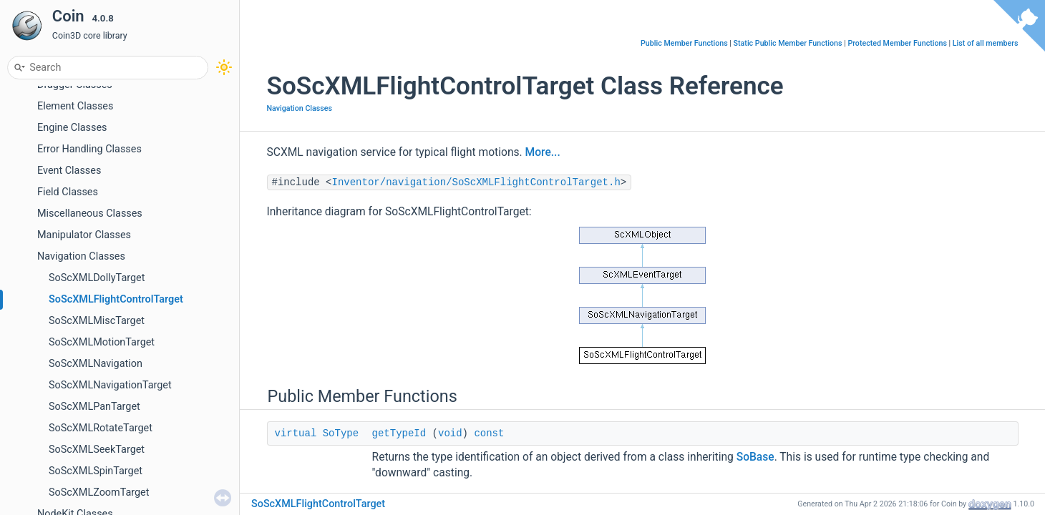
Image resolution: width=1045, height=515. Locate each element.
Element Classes (75, 106)
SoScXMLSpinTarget (95, 471)
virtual (296, 433)
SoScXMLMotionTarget (102, 342)
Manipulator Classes (84, 235)
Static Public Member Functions (788, 43)
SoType (341, 433)
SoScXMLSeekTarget (97, 449)
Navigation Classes (81, 256)
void (450, 433)
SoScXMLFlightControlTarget (116, 299)
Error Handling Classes (89, 149)
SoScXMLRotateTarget (100, 428)
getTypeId (399, 433)
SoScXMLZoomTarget (99, 492)
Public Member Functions (684, 43)
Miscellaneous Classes (89, 213)
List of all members (986, 43)
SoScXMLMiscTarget (97, 321)
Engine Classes (72, 128)
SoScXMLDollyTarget (97, 278)
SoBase (755, 457)
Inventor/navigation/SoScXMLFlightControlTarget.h (476, 182)
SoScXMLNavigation (95, 364)
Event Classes (69, 171)
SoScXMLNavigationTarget (110, 385)
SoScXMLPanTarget (94, 407)
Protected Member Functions (897, 43)
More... (542, 152)
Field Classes (67, 192)
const (489, 433)
